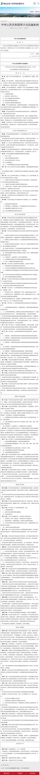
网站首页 (6, 773)
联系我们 (33, 773)
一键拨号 (20, 773)
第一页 (5, 765)
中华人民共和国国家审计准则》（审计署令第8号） (15, 768)
